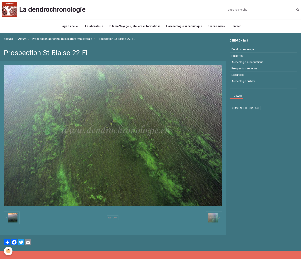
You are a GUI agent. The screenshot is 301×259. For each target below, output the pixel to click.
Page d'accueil (69, 26)
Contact (236, 26)
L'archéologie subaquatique (184, 26)
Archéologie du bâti (243, 81)
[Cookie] (8, 251)
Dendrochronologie (243, 49)
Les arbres (238, 74)
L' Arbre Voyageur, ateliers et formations (134, 26)
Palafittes (237, 55)
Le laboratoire (94, 26)
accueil (8, 39)
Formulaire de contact (245, 108)
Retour (112, 217)
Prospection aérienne (244, 68)
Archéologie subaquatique (247, 62)
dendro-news (216, 26)
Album (22, 39)
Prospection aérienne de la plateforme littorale (62, 39)
